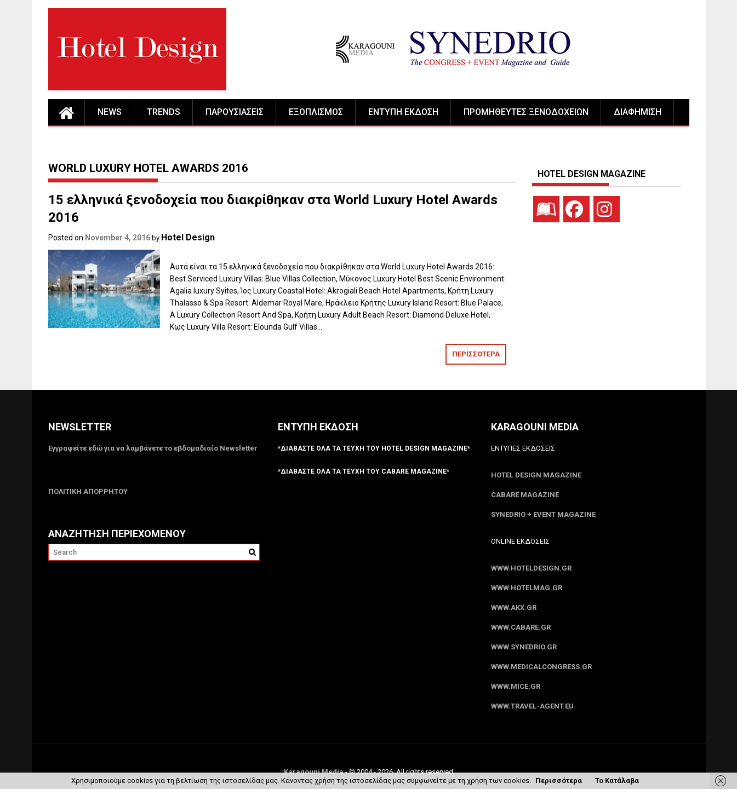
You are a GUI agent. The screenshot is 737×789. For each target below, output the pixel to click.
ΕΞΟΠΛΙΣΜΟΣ (316, 112)
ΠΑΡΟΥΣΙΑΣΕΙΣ (234, 112)
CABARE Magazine (525, 495)
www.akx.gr (513, 607)
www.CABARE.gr (521, 627)
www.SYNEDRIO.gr (524, 647)
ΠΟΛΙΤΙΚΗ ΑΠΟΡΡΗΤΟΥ (88, 491)
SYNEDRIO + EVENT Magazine (543, 514)
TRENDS (163, 112)
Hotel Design (188, 237)
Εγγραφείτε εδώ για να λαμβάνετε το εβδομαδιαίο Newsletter (153, 448)
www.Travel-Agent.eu (532, 706)
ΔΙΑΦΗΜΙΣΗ (637, 112)
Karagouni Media (314, 772)
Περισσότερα (558, 780)
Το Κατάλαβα (617, 780)
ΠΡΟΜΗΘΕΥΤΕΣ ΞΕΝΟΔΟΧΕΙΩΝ (526, 112)
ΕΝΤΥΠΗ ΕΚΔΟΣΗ (403, 112)
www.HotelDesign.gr (531, 568)
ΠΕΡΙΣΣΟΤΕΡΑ (476, 354)
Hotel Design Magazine (536, 475)
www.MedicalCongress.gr (541, 667)
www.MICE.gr (515, 686)
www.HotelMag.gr (526, 588)
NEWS (110, 112)
